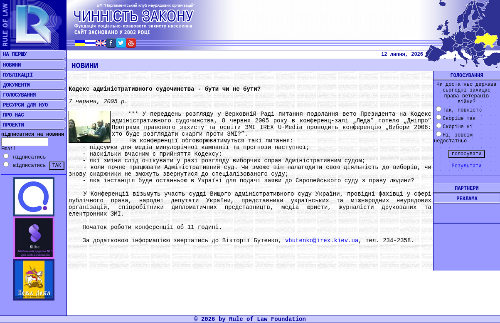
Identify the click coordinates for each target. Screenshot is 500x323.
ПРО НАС (12, 115)
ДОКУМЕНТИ (15, 85)
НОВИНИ (10, 65)
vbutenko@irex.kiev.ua (321, 240)
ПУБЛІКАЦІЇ (16, 75)
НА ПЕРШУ (13, 54)
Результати (466, 166)
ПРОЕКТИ (12, 125)
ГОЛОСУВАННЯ (18, 95)
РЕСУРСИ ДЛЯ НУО (24, 105)
